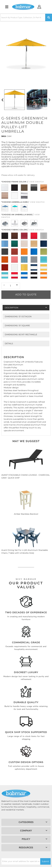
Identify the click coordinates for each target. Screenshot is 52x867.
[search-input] (22, 17)
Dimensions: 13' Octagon (18, 316)
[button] (26, 17)
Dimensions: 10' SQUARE (17, 325)
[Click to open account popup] (39, 6)
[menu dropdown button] (6, 6)
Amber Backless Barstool (26, 514)
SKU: (3, 136)
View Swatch (35, 182)
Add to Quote (26, 294)
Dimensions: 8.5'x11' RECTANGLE (21, 334)
